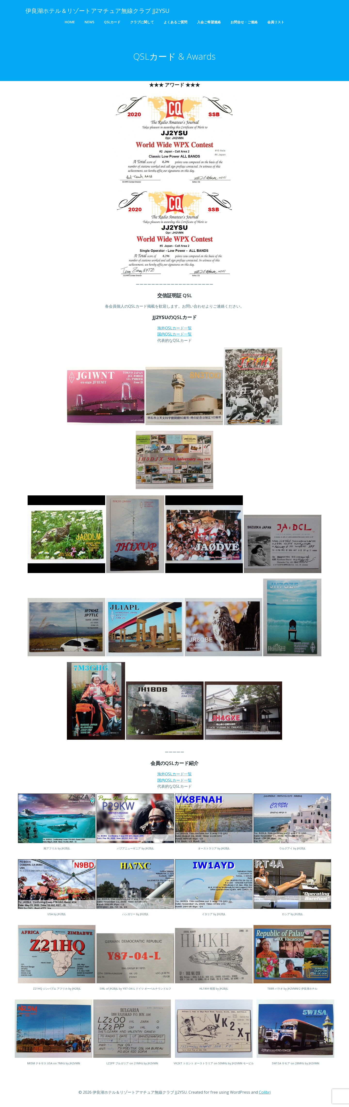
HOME (70, 22)
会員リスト (275, 22)
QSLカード (112, 22)
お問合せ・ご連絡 (244, 22)
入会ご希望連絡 (209, 22)
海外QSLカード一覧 (174, 328)
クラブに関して (142, 22)
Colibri (265, 1092)
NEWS (89, 22)
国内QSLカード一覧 (174, 334)
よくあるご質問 (175, 22)
